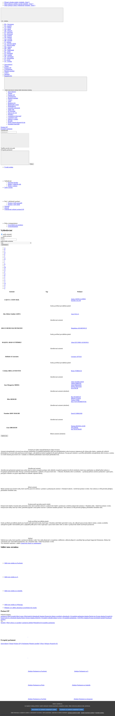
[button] (59, 175)
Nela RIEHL (74, 427)
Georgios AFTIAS (76, 356)
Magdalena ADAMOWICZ (79, 328)
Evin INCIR (74, 388)
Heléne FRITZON (76, 386)
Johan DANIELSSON (77, 382)
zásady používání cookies (87, 714)
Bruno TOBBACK (76, 371)
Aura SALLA (75, 314)
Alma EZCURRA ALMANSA (80, 342)
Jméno (2, 238)
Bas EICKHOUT (76, 397)
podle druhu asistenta (7, 241)
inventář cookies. (99, 714)
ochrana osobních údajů (74, 714)
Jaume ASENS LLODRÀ (78, 299)
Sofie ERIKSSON (76, 385)
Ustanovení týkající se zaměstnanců (31, 543)
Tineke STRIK (75, 400)
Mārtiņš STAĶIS (76, 398)
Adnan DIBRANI (76, 383)
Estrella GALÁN (76, 300)
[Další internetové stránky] (45, 84)
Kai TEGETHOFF (76, 429)
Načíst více (4, 435)
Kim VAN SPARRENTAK (78, 401)
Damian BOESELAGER (78, 426)
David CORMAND (76, 413)
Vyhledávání (4, 130)
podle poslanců (6, 236)
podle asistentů (6, 234)
